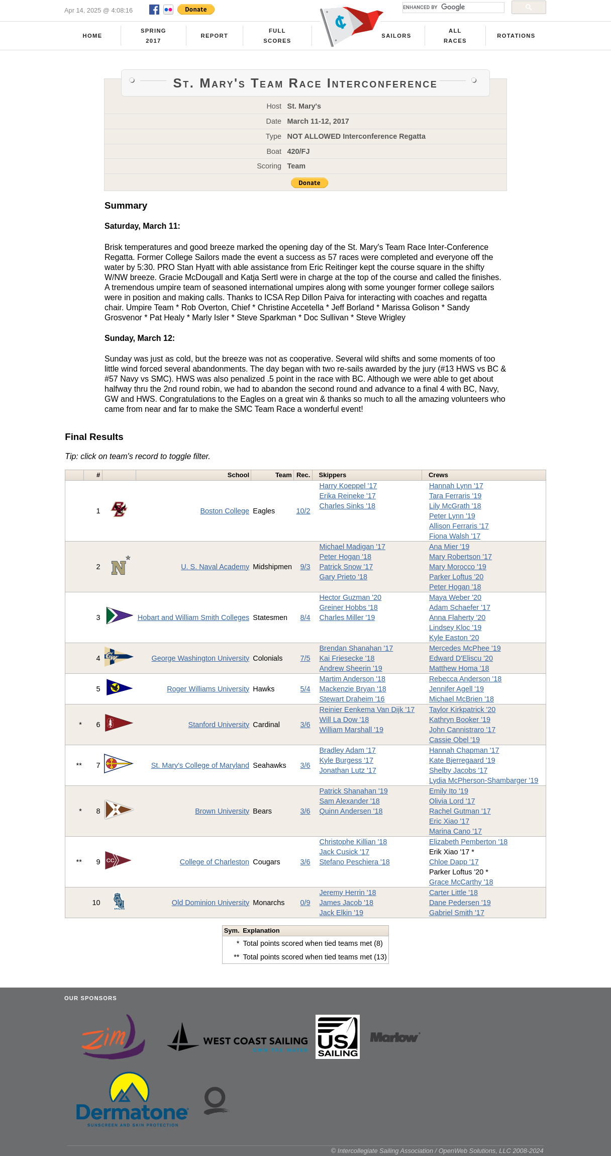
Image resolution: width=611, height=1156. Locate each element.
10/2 (303, 511)
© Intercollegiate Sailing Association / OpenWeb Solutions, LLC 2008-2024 (437, 1150)
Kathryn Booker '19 (459, 720)
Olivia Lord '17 (452, 801)
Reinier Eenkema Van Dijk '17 (367, 709)
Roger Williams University (208, 689)
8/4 (305, 617)
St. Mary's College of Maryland (200, 765)
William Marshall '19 (352, 730)
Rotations (516, 36)
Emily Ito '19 (448, 791)
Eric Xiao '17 (449, 821)
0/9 (305, 903)
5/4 (305, 689)
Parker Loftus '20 (456, 577)
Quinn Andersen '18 (351, 811)
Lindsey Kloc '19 (455, 628)
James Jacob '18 (347, 903)
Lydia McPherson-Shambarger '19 (483, 780)
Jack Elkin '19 (342, 913)
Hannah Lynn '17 (456, 486)
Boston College (225, 511)
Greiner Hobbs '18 (349, 607)
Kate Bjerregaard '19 (462, 760)
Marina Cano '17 (455, 831)
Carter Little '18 (453, 892)
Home (93, 36)
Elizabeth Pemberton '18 (468, 842)
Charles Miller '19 (347, 617)
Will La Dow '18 (344, 720)
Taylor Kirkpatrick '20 (462, 709)
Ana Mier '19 (449, 547)
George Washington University (201, 658)
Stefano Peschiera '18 (355, 862)
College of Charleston (214, 862)
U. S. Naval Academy (215, 567)
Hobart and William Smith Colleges (193, 617)
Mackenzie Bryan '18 (353, 689)
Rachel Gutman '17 (460, 811)
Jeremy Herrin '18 (348, 892)
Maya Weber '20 (455, 597)
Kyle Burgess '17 (347, 760)
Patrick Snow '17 (346, 567)
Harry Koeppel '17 (348, 486)
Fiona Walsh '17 (454, 536)
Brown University (222, 811)
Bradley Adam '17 (348, 750)
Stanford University (219, 725)
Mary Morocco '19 (457, 567)
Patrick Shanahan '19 (354, 791)
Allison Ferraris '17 (459, 526)
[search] (452, 7)
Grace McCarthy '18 (461, 882)
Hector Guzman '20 (351, 597)
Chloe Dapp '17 (454, 862)
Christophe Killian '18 (353, 842)
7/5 (305, 658)
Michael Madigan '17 (353, 547)
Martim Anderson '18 (353, 679)
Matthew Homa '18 (459, 668)
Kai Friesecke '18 (347, 658)
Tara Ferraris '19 (455, 496)
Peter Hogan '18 (346, 557)
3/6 (305, 725)
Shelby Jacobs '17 (458, 770)
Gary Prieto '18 (344, 577)
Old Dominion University (210, 903)
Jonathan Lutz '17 (348, 770)
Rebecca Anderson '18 (465, 679)
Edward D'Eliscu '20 (461, 658)
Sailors (396, 36)
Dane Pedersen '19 (460, 903)
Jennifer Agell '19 (456, 689)
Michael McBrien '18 (461, 699)
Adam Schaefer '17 (459, 607)
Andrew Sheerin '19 (351, 668)
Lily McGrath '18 (455, 506)
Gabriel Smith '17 (456, 913)
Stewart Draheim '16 (352, 699)
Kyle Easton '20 (454, 638)
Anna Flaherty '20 (457, 617)
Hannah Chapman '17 (464, 750)
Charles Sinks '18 (348, 506)
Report (215, 36)
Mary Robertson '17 (460, 557)
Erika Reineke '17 (348, 496)
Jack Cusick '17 (345, 852)
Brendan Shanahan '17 (356, 648)
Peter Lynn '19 (452, 516)
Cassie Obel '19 (454, 740)
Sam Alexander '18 (350, 801)
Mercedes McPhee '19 (465, 648)
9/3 (305, 567)
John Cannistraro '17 (462, 730)
